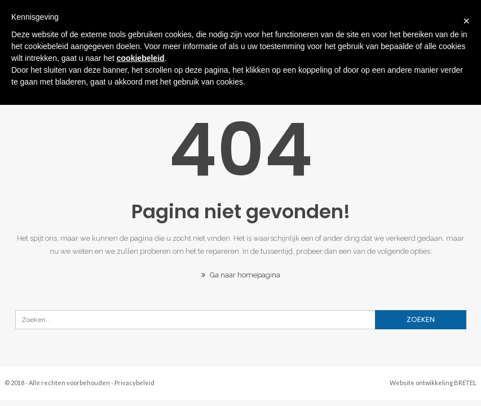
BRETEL (465, 382)
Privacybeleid (134, 382)
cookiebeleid (141, 58)
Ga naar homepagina (240, 275)
